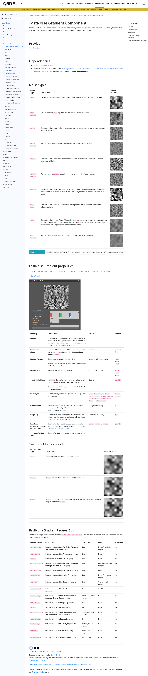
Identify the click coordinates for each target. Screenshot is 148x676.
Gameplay (8, 64)
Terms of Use (86, 665)
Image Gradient (10, 85)
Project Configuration (9, 29)
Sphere (43, 72)
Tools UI (109, 4)
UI (5, 139)
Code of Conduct (73, 665)
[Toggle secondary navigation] (143, 4)
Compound (88, 69)
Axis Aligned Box (68, 69)
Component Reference (11, 47)
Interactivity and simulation (11, 157)
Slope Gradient (10, 100)
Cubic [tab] (115, 271)
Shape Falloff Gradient (13, 97)
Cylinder (96, 69)
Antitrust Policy (60, 665)
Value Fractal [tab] (42, 271)
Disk (101, 69)
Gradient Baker (10, 82)
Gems (5, 41)
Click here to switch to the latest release (80, 9)
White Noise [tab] (105, 271)
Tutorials (89, 4)
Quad (116, 69)
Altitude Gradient (11, 73)
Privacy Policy (48, 665)
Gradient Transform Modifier (43, 66)
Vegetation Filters (10, 145)
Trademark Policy (35, 665)
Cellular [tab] (95, 271)
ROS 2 (7, 118)
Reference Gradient (12, 94)
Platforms (6, 178)
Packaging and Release (10, 181)
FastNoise (102, 28)
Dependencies (132, 30)
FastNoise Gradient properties (134, 36)
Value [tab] (33, 271)
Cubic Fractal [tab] (35, 276)
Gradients (8, 70)
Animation (8, 49)
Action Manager (8, 35)
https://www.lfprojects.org (38, 660)
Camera (7, 58)
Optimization (7, 172)
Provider (130, 27)
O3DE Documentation (37, 15)
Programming (7, 151)
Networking (6, 163)
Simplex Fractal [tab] (84, 271)
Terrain (7, 130)
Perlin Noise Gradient (12, 88)
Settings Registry (8, 38)
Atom (6, 52)
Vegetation (8, 142)
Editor (5, 26)
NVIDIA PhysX (9, 112)
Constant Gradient (11, 76)
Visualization (7, 166)
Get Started (65, 4)
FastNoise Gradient (12, 79)
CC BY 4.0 (57, 655)
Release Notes (77, 4)
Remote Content (8, 184)
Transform (8, 136)
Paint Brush (8, 115)
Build (4, 32)
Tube (50, 72)
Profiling (5, 169)
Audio (6, 55)
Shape (7, 124)
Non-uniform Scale (10, 109)
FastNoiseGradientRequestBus (137, 40)
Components (7, 44)
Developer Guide (133, 4)
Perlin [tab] (52, 271)
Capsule (81, 69)
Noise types (131, 33)
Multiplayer (8, 106)
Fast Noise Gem (34, 48)
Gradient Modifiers (10, 67)
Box (76, 69)
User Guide (99, 4)
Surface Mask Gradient (13, 103)
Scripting (7, 121)
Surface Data (9, 127)
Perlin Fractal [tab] (62, 271)
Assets (5, 154)
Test (6, 133)
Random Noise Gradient (13, 91)
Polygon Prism (108, 69)
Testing (5, 175)
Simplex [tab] (73, 271)
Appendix (6, 187)
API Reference (119, 4)
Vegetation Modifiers (11, 148)
